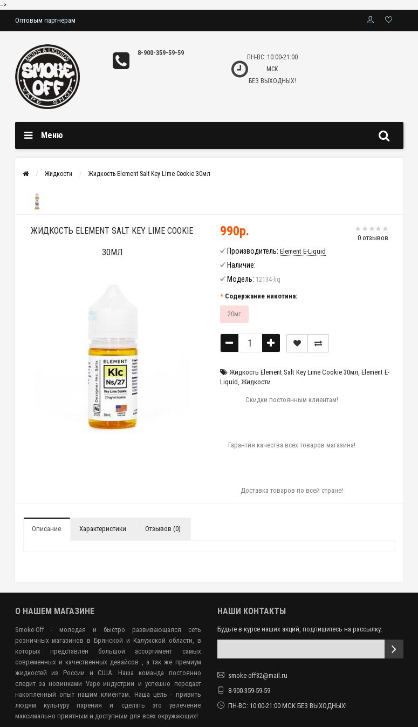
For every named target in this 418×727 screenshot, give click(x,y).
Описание (46, 529)
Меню (52, 135)
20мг (234, 314)
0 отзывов (373, 238)
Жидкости (58, 174)
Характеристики (102, 529)
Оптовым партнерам (45, 20)
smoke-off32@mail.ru (257, 675)
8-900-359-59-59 (161, 53)
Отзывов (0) (163, 529)
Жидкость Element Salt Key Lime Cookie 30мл (149, 174)
